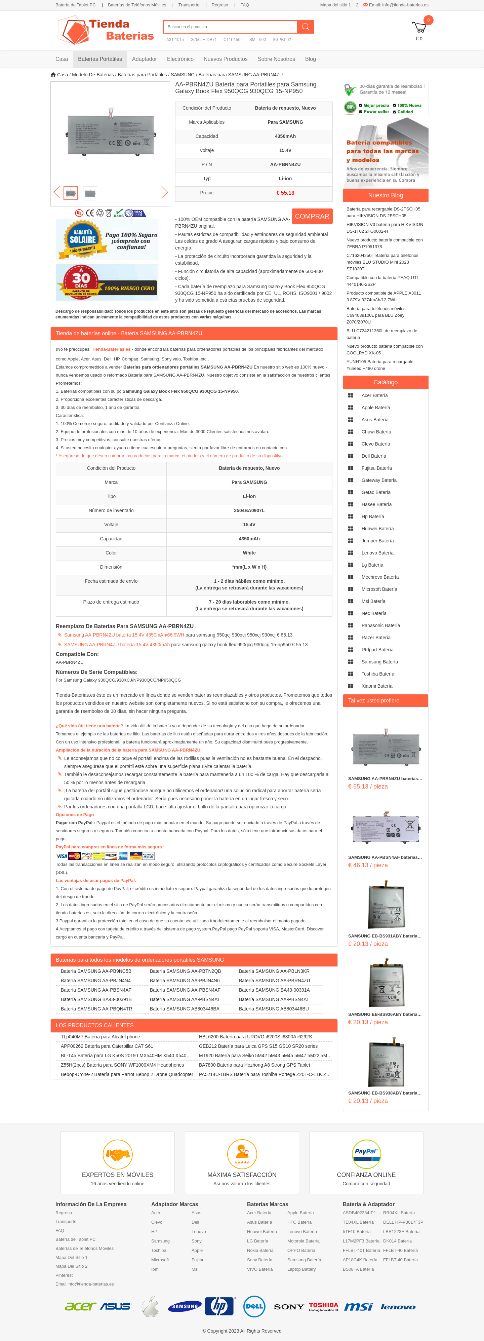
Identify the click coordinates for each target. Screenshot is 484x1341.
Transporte (188, 4)
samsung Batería (380, 661)
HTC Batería (299, 1222)
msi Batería (374, 601)
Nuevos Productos (226, 59)
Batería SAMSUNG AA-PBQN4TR (96, 1008)
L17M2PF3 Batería (361, 1240)
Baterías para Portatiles (142, 74)
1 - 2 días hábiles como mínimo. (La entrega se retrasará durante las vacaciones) (249, 584)
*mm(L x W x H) (249, 567)
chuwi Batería (376, 431)
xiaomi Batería (377, 686)
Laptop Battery (301, 1269)
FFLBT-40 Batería (400, 1250)
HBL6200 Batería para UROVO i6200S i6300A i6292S (255, 1036)
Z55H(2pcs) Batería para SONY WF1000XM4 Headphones (122, 1065)
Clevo (156, 1222)
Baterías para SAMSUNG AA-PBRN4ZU (241, 74)
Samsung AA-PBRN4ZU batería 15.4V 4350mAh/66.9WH (124, 635)
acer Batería (375, 395)
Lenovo (199, 1231)
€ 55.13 (285, 193)
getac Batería (376, 492)
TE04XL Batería (358, 1222)
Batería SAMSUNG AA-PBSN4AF (96, 990)
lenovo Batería (378, 552)
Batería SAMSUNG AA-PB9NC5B (96, 971)
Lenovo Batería (302, 1231)
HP (154, 1231)
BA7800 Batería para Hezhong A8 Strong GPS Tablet (254, 1065)
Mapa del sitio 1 (335, 4)
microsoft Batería (379, 589)
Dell (195, 1222)
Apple (197, 1250)
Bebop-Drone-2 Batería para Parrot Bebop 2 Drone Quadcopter (127, 1074)
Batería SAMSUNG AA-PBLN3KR (274, 971)
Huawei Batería (262, 1231)
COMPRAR (312, 216)
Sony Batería (259, 1259)
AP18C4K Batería (360, 1259)
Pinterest (64, 1275)
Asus (196, 1212)
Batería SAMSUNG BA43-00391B (96, 999)
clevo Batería (376, 444)
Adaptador (144, 59)
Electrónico (180, 59)
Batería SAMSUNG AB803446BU (274, 1008)
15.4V (285, 150)
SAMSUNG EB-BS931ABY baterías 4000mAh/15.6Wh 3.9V (384, 936)
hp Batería (373, 516)
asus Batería (375, 419)
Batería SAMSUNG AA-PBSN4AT (185, 999)
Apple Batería (300, 1212)
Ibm (155, 1269)
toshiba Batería (378, 674)
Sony (197, 1240)
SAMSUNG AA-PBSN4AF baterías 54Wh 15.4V (383, 858)
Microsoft (160, 1259)
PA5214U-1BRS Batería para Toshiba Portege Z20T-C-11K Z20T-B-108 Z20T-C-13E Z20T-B (262, 1075)
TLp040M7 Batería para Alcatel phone (100, 1036)
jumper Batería (378, 540)
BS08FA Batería (358, 1269)
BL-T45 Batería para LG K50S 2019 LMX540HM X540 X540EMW (125, 1057)
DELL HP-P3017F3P (403, 1222)
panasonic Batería (381, 625)
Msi (195, 1269)
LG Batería (257, 1240)
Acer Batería (259, 1212)
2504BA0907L (249, 510)
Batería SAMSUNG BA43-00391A (274, 990)
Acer (155, 1212)
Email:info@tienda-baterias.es (84, 1284)
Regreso (220, 4)
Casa (61, 59)
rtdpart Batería (378, 649)
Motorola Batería (303, 1240)
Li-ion (285, 178)
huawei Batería (378, 528)
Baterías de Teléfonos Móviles (137, 4)
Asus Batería (259, 1222)
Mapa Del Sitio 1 (71, 1257)
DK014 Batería (397, 1240)
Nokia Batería (260, 1250)
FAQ (244, 4)
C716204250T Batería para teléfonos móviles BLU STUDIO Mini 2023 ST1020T (382, 262)
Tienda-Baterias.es (111, 349)
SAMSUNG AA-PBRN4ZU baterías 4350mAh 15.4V (383, 779)
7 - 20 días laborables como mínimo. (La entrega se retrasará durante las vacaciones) (249, 605)
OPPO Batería (301, 1250)
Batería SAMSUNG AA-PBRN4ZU (274, 980)
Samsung (160, 1240)
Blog (310, 59)
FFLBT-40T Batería (361, 1250)
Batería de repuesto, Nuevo (285, 108)
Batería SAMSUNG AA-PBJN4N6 (185, 980)
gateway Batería (379, 480)
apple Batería (376, 407)
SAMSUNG (183, 74)
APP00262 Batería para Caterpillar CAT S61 (107, 1046)
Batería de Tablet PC (75, 4)
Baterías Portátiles (100, 59)
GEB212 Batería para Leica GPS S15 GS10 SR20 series (258, 1046)
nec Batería (374, 613)
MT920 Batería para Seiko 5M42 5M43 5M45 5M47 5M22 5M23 (262, 1057)
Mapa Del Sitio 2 (71, 1266)
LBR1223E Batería (401, 1231)
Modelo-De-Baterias (93, 74)
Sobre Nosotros (276, 59)
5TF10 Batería (357, 1231)
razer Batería (376, 637)
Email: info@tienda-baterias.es (396, 4)
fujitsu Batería (377, 468)
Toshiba (158, 1250)
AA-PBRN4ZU (285, 164)
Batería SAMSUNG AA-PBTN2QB (185, 971)
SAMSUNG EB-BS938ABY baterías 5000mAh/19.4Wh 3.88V (384, 1093)
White (249, 552)
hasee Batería (377, 504)
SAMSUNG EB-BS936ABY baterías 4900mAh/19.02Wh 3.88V (384, 1015)
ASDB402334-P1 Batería (363, 1212)
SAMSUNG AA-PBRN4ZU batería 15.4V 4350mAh (117, 644)
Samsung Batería (304, 1259)
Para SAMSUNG (285, 122)
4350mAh (285, 136)
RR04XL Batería (399, 1212)
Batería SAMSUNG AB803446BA (184, 1008)
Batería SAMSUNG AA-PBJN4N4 (96, 980)
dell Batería (374, 456)
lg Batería (373, 565)
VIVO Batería (260, 1269)
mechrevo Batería (380, 577)
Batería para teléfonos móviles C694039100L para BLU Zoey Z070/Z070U (376, 315)
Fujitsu (198, 1259)
